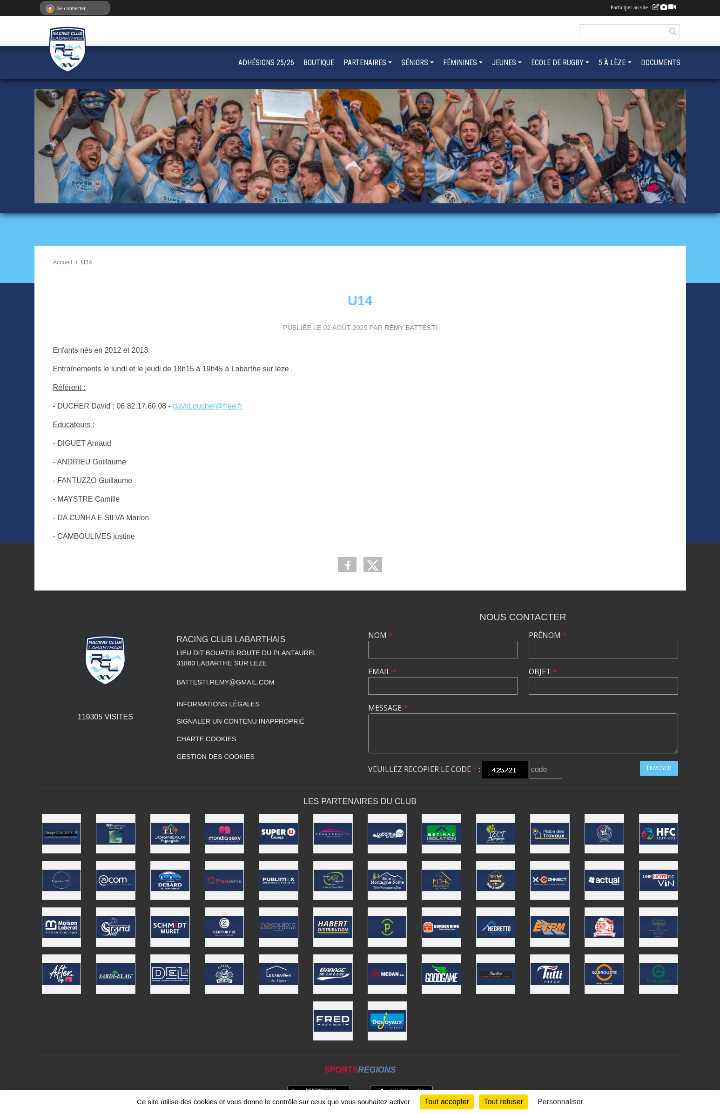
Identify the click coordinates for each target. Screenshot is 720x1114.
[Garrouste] (604, 974)
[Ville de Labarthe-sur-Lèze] (387, 833)
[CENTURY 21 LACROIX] (224, 927)
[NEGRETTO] (496, 927)
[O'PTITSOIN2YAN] (61, 880)
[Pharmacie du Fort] (387, 927)
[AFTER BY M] (61, 974)
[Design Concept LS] (61, 833)
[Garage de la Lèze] (333, 974)
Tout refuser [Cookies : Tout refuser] (503, 1102)
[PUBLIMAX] (278, 880)
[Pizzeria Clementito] (224, 974)
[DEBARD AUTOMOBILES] (170, 880)
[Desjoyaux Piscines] (387, 1021)
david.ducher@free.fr (207, 406)
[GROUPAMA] (659, 974)
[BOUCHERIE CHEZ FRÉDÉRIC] (604, 927)
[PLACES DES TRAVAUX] (550, 833)
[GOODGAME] (441, 974)
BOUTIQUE (318, 62)
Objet (543, 671)
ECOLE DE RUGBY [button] (557, 62)
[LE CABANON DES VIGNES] (278, 974)
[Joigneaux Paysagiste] (170, 833)
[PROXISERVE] (224, 880)
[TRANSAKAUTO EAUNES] (333, 833)
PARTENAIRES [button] (364, 62)
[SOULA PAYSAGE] (659, 927)
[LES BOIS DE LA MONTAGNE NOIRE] (387, 880)
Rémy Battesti (410, 327)
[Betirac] (441, 833)
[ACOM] (115, 880)
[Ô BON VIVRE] (604, 833)
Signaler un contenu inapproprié (240, 721)
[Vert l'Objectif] (333, 880)
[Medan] (387, 974)
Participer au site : (643, 7)
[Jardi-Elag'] (115, 974)
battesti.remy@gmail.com (225, 682)
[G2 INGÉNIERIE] (115, 833)
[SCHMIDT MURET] (170, 927)
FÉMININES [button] (460, 62)
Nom (380, 635)
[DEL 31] (170, 974)
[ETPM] (550, 927)
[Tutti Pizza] (550, 974)
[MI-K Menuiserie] (441, 880)
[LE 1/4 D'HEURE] (496, 880)
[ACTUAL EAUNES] (604, 880)
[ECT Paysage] (496, 833)
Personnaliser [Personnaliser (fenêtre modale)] (560, 1102)
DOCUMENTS (660, 62)
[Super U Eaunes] (278, 833)
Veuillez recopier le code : (424, 769)
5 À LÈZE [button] (612, 62)
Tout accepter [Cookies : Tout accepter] (446, 1102)
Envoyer (659, 768)
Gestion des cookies (215, 756)
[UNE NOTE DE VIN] (659, 880)
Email (382, 671)
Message (388, 708)
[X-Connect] (550, 880)
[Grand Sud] (115, 927)
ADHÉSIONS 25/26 (266, 62)
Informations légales (218, 704)
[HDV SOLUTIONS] (278, 927)
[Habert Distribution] (333, 927)
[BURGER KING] (441, 927)
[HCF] (659, 833)
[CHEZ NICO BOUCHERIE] (496, 974)
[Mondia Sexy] (224, 833)
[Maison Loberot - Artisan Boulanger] (61, 927)
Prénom (548, 635)
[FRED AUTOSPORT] (333, 1021)
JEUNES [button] (504, 62)
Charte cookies (206, 739)
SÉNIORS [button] (414, 62)
